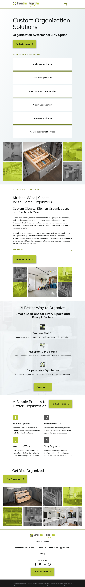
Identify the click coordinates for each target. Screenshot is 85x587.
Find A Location (24, 44)
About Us (41, 547)
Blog (42, 553)
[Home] (26, 4)
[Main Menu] (70, 4)
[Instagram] (49, 564)
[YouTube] (40, 564)
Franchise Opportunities (60, 547)
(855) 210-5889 (42, 541)
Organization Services (23, 547)
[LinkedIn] (45, 564)
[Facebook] (35, 564)
